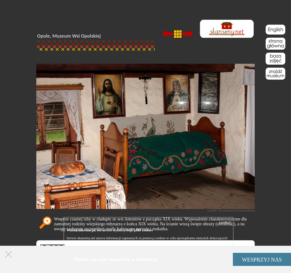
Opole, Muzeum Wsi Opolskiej (69, 36)
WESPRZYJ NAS (262, 260)
